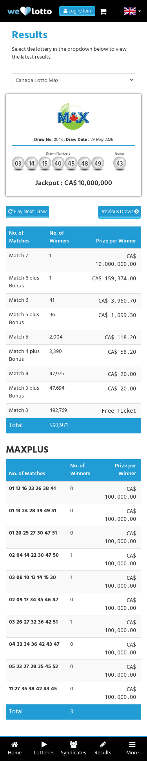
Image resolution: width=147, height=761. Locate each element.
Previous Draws (119, 212)
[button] (133, 11)
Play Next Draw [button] (27, 212)
